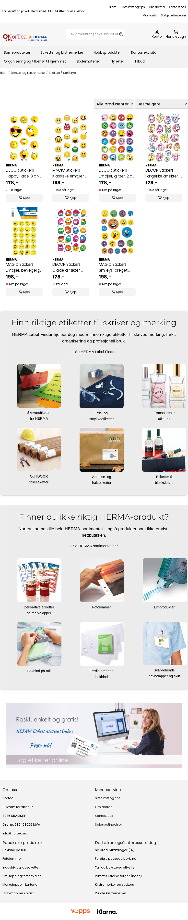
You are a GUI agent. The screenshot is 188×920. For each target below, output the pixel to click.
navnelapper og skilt (165, 676)
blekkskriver (165, 483)
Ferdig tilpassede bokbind (115, 859)
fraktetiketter (102, 483)
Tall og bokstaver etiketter (115, 867)
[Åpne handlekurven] (176, 34)
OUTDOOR (39, 476)
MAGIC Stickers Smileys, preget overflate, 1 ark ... (114, 267)
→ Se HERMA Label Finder (94, 352)
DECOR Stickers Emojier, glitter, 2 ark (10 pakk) (117, 173)
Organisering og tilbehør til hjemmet (35, 61)
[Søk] (95, 34)
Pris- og (102, 413)
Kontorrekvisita (143, 52)
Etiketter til (164, 477)
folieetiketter (39, 482)
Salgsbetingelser (173, 15)
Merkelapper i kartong (19, 884)
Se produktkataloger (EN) (115, 850)
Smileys (69, 73)
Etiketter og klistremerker (62, 52)
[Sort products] (161, 104)
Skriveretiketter (39, 413)
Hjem (113, 7)
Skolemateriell (88, 61)
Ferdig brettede (102, 671)
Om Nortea (157, 7)
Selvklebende (165, 670)
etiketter (164, 419)
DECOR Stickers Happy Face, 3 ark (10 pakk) (22, 173)
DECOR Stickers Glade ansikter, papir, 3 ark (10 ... (67, 267)
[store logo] (25, 34)
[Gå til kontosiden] (157, 34)
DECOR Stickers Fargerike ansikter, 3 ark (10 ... (163, 173)
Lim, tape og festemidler (21, 876)
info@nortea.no (14, 833)
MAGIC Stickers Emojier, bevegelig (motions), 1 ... (23, 267)
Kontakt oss (177, 7)
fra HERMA (39, 418)
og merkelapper (39, 613)
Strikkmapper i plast (18, 893)
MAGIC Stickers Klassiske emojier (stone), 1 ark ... (68, 173)
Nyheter (117, 61)
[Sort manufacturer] (114, 104)
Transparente (165, 413)
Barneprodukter (17, 52)
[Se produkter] (94, 735)
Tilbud (139, 61)
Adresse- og (102, 477)
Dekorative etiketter (39, 607)
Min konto (150, 15)
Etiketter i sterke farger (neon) (118, 876)
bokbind (102, 677)
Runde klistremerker (111, 893)
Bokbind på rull (39, 671)
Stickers (54, 73)
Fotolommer (102, 607)
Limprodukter (165, 607)
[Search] (121, 34)
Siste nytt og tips (132, 7)
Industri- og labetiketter (21, 867)
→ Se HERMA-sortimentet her (94, 546)
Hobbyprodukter (107, 52)
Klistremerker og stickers (114, 884)
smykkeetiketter (102, 419)
